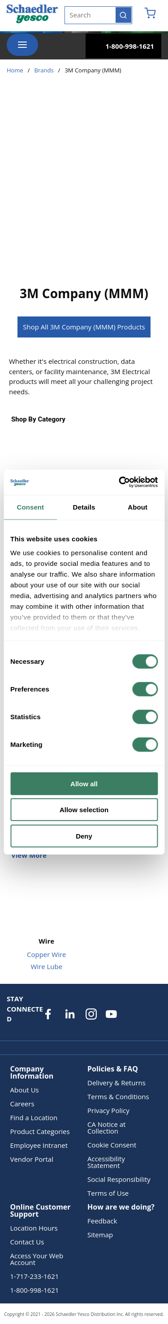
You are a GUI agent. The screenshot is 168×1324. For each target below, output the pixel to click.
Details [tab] (84, 506)
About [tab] (137, 506)
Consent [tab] (30, 506)
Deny (84, 835)
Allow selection (84, 810)
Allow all (84, 783)
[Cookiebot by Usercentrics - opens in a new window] (120, 482)
